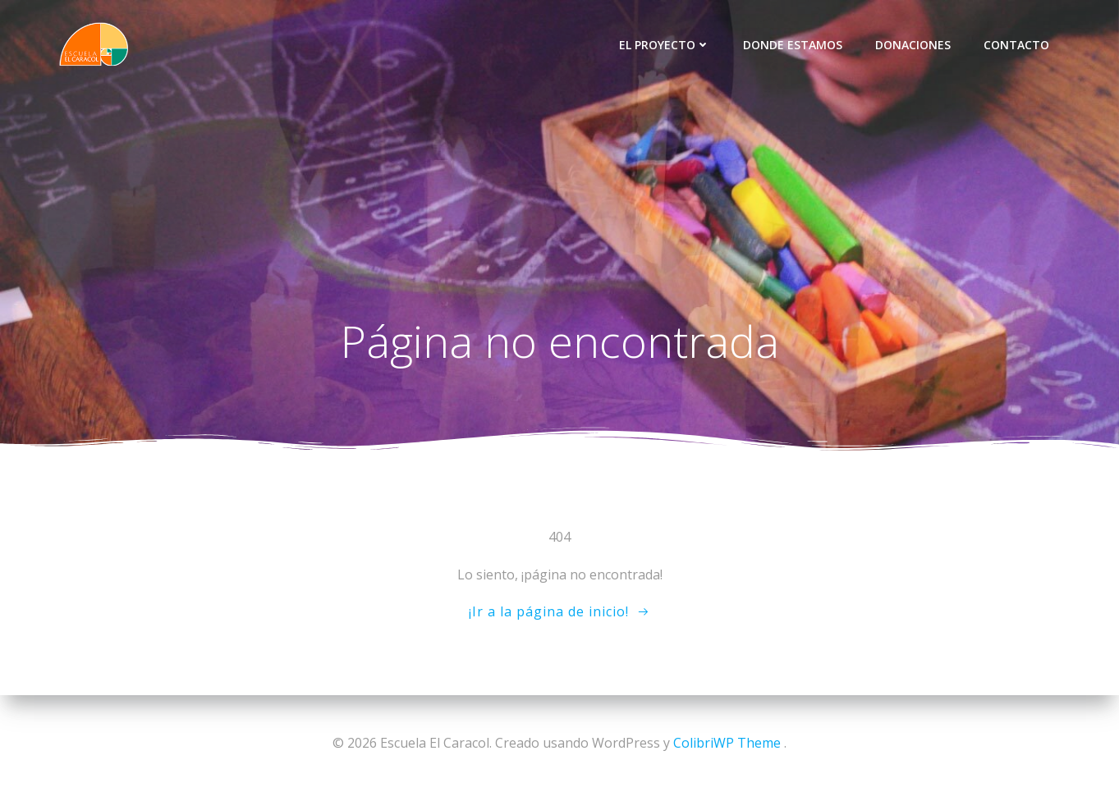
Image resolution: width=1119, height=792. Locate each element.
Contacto (1016, 45)
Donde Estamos (792, 45)
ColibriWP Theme (727, 743)
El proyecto (664, 45)
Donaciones (913, 45)
